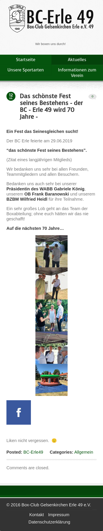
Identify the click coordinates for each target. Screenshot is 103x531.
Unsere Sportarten (26, 70)
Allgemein (83, 452)
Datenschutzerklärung (49, 522)
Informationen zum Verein (77, 72)
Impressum (58, 514)
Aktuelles (77, 60)
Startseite (25, 60)
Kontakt (36, 514)
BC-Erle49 (32, 452)
